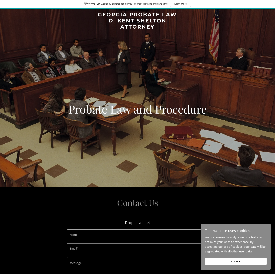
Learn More (180, 4)
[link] (138, 27)
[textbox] (137, 234)
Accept (235, 268)
